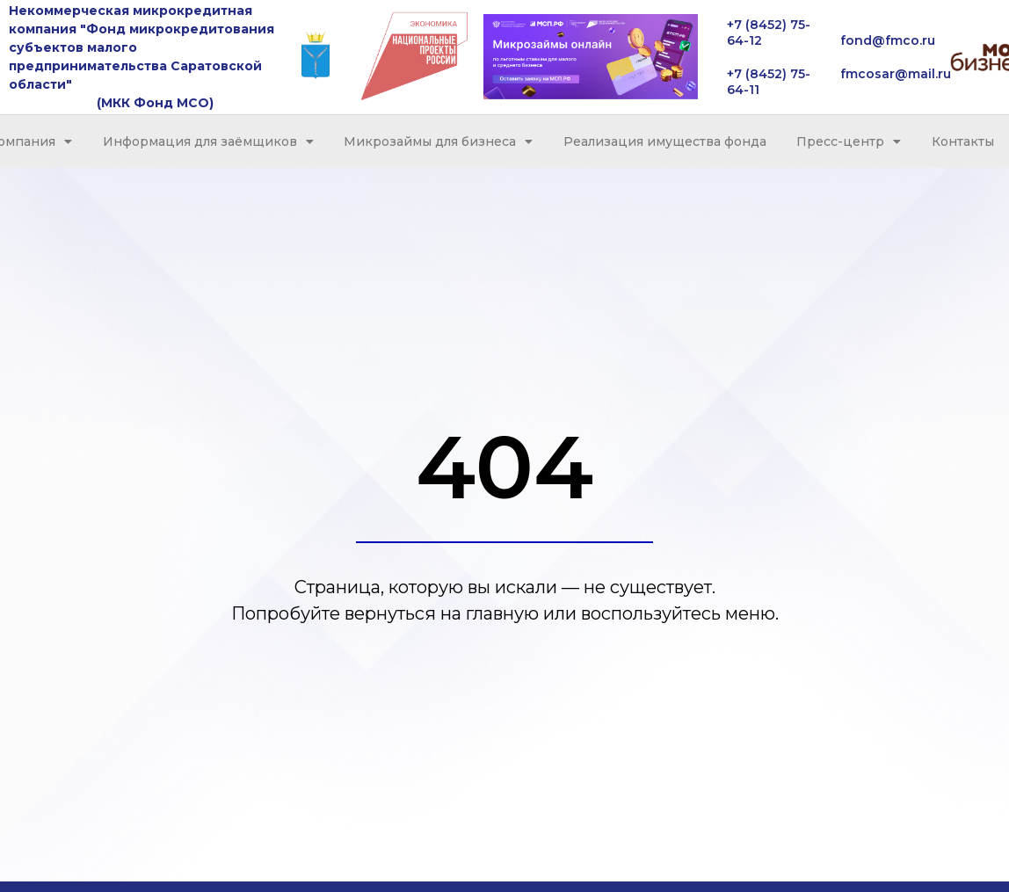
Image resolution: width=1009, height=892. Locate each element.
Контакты (963, 141)
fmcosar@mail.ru (895, 74)
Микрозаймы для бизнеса (438, 141)
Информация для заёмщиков (208, 141)
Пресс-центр (848, 141)
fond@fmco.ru (887, 40)
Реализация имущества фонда (664, 141)
